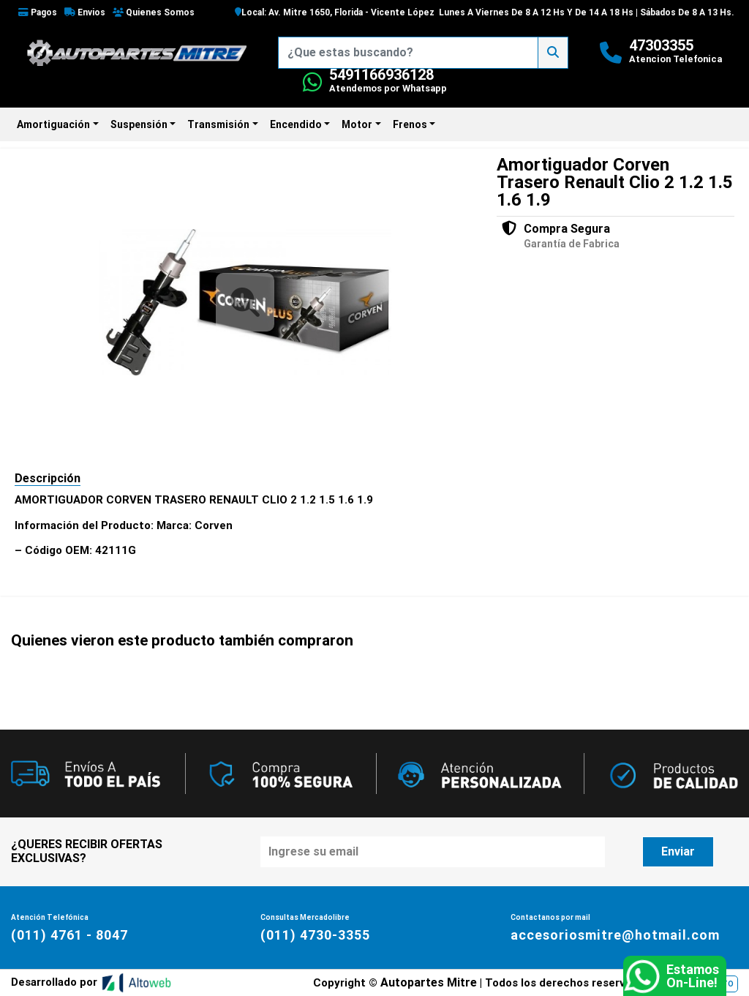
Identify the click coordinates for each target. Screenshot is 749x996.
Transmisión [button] (218, 124)
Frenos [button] (410, 124)
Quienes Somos (154, 12)
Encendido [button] (296, 124)
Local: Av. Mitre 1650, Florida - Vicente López (334, 12)
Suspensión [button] (139, 124)
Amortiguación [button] (53, 124)
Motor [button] (357, 124)
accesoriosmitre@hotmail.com (615, 935)
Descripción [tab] (47, 478)
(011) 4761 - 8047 (69, 935)
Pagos (37, 12)
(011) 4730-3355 (315, 935)
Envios (84, 12)
